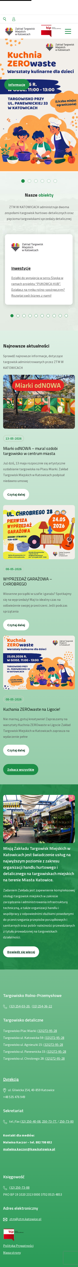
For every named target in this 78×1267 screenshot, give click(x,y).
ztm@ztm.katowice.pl (25, 1219)
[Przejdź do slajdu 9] (60, 315)
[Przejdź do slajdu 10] (66, 315)
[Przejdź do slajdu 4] (42, 181)
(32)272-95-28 (47, 1031)
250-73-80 (66, 1121)
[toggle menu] (68, 31)
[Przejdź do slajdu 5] (49, 181)
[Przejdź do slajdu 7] (48, 315)
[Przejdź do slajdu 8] (54, 315)
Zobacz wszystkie (20, 769)
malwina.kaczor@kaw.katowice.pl (29, 1149)
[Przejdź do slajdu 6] (55, 181)
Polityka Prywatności (18, 1245)
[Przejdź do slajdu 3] (36, 181)
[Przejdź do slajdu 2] (29, 181)
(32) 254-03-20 (19, 1006)
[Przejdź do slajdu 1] (23, 181)
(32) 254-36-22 (42, 1006)
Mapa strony (12, 1252)
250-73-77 (49, 1121)
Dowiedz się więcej (21, 952)
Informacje (16, 84)
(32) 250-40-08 (30, 1121)
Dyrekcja (11, 1079)
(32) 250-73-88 (19, 1187)
